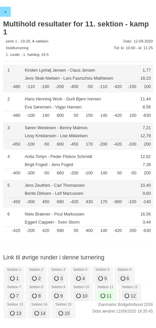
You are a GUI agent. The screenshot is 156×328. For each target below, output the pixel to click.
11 (106, 296)
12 (130, 296)
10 (81, 296)
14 (39, 313)
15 (63, 313)
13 (15, 313)
